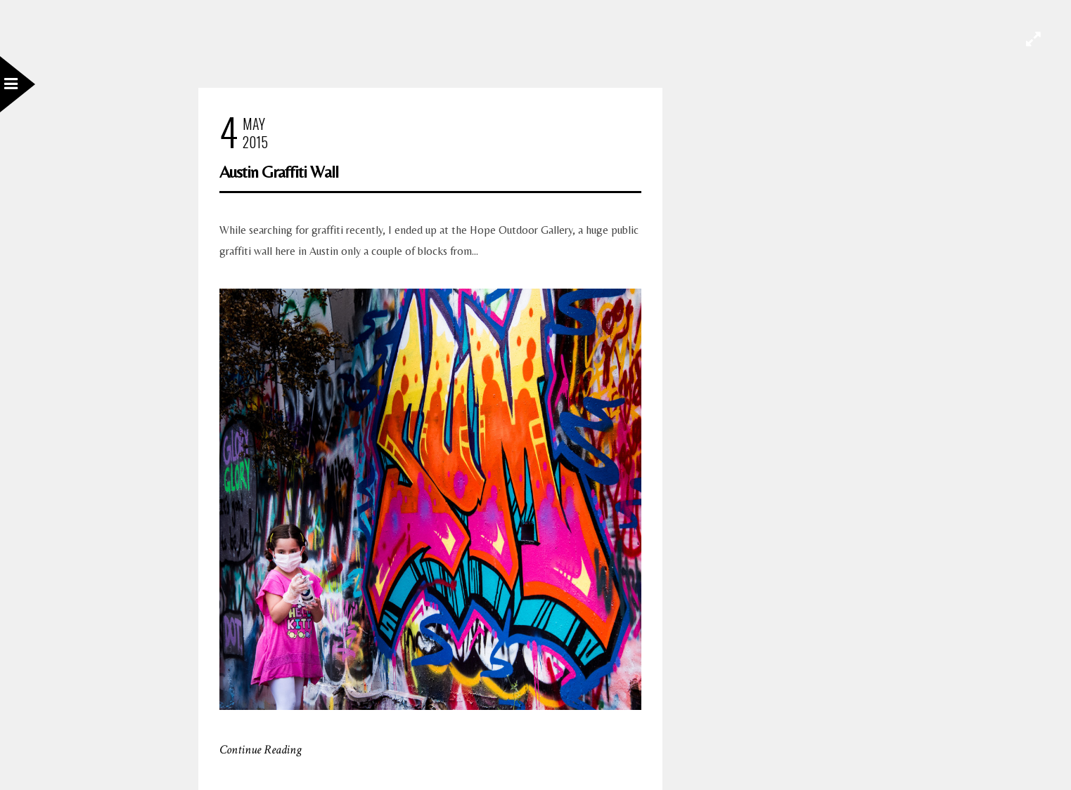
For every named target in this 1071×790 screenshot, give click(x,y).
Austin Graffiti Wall (278, 171)
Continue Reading (260, 750)
